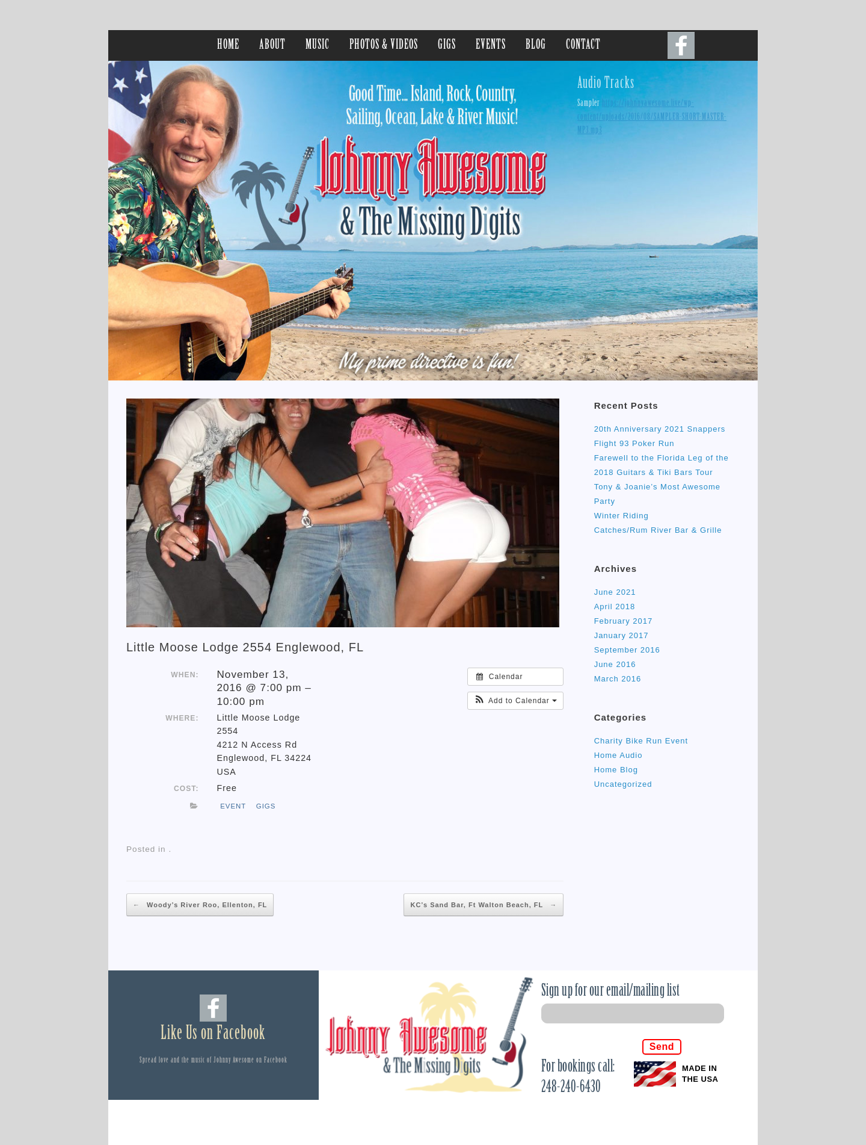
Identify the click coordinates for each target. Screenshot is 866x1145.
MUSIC (318, 45)
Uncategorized (623, 784)
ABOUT (272, 45)
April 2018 (615, 606)
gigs (266, 806)
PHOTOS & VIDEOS (383, 45)
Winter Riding (621, 515)
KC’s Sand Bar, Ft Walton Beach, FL (483, 905)
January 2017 (621, 635)
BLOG (536, 45)
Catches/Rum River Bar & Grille (658, 530)
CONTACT (583, 45)
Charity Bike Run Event (641, 740)
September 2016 (627, 649)
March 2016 (618, 678)
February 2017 (623, 620)
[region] (433, 220)
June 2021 (615, 592)
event (233, 806)
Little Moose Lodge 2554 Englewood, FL (245, 647)
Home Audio (618, 755)
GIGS (447, 45)
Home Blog (616, 769)
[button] (515, 700)
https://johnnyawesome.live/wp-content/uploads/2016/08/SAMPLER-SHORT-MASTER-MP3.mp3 (651, 117)
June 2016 (615, 664)
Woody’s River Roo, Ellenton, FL (200, 905)
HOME (228, 45)
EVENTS (491, 45)
